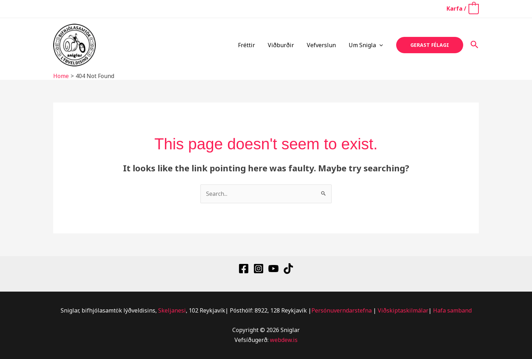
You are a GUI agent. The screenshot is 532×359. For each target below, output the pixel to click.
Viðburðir (284, 45)
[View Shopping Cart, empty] (462, 8)
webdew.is (284, 340)
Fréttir (251, 45)
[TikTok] (288, 268)
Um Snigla (366, 45)
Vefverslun (323, 45)
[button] (380, 45)
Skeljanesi (172, 310)
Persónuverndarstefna (341, 310)
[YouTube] (273, 268)
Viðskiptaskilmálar (403, 310)
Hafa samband (452, 310)
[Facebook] (243, 268)
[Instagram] (258, 268)
